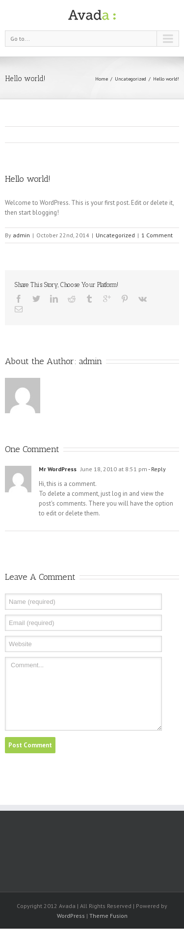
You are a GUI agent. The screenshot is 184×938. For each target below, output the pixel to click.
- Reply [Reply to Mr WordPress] (156, 469)
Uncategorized (130, 79)
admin (21, 235)
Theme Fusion (108, 915)
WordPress (71, 915)
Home (101, 79)
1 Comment (157, 235)
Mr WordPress (58, 469)
